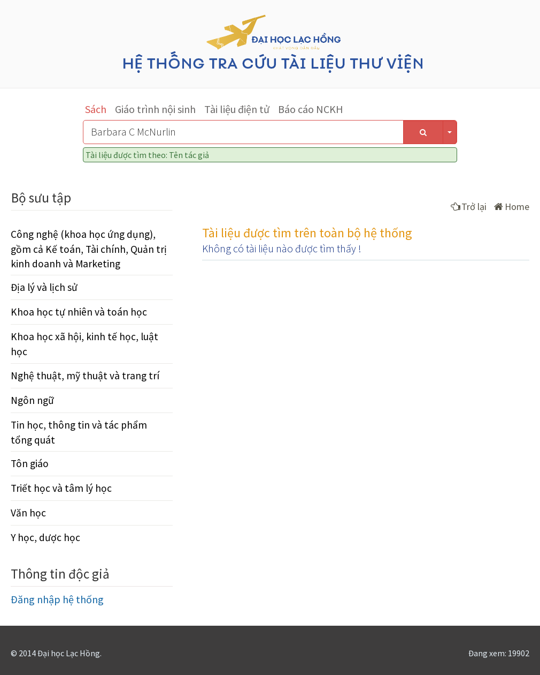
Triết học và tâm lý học (61, 488)
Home (511, 206)
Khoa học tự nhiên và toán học (79, 311)
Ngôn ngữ (32, 400)
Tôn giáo (30, 463)
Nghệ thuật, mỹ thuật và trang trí (85, 375)
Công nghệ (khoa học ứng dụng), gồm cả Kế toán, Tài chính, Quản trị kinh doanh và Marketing (89, 248)
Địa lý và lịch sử (44, 287)
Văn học (28, 512)
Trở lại (469, 206)
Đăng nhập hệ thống (57, 599)
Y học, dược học (45, 537)
